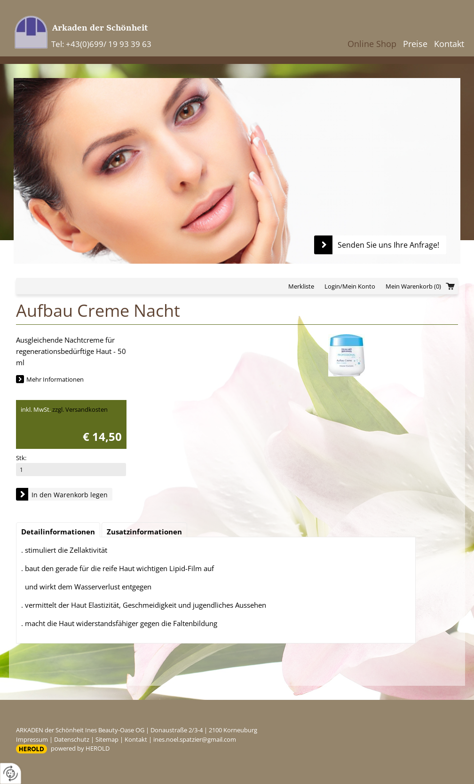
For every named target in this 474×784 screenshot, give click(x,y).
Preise (415, 43)
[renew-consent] (10, 773)
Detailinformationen (58, 531)
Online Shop (372, 43)
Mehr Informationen (55, 379)
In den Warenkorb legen (70, 494)
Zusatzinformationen (144, 531)
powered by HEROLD (80, 748)
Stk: (21, 458)
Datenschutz (71, 739)
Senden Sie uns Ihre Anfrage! (388, 245)
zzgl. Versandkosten (80, 409)
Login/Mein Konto (349, 286)
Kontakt (449, 43)
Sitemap (106, 739)
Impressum (32, 739)
